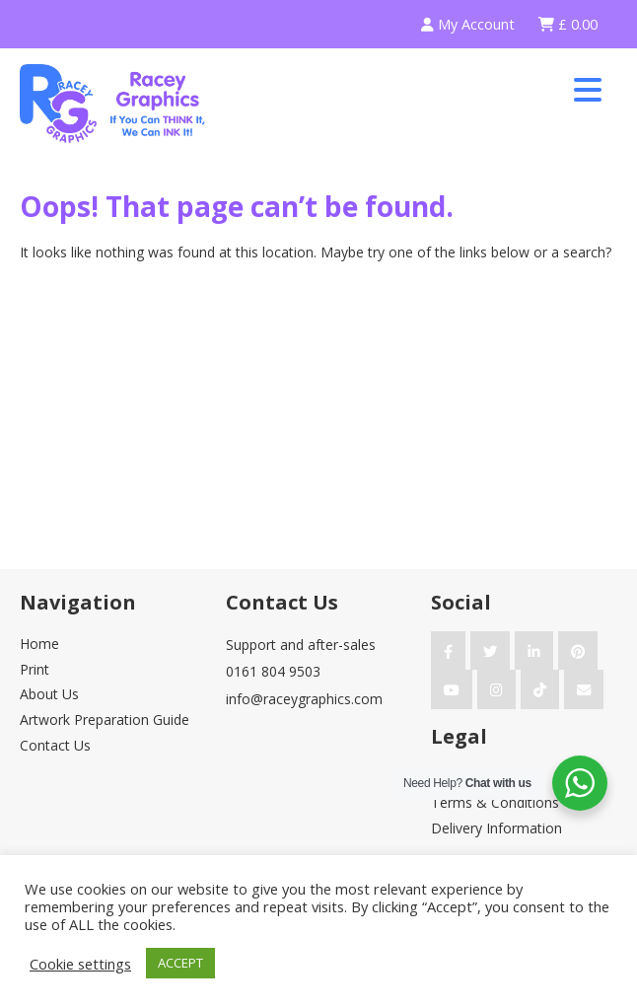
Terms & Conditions (495, 802)
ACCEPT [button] (180, 963)
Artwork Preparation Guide (104, 719)
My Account (468, 24)
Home (39, 643)
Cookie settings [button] (80, 963)
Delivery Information (496, 828)
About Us (49, 693)
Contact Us (55, 745)
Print (34, 669)
